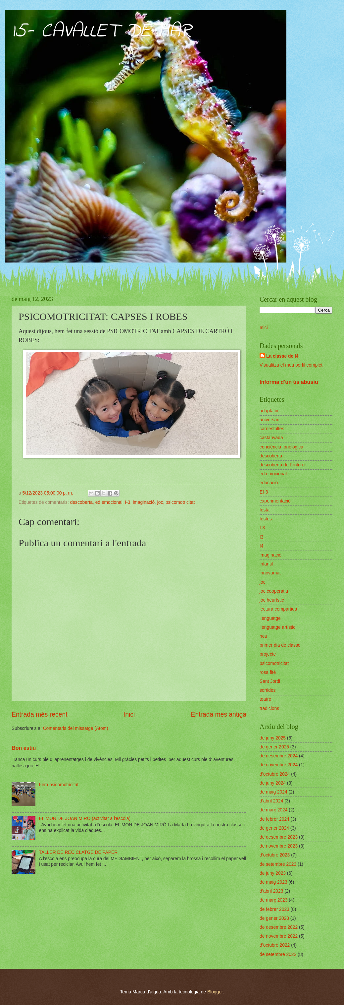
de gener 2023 (274, 918)
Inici (129, 714)
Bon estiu (24, 748)
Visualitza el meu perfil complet (291, 365)
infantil (266, 564)
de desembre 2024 (279, 755)
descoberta (81, 502)
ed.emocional (109, 502)
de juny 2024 (273, 783)
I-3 (127, 502)
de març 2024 (273, 809)
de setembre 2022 (278, 954)
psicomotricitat (180, 502)
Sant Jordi (270, 681)
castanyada (271, 437)
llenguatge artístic (277, 627)
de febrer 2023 (274, 909)
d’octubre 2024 (275, 774)
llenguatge (270, 618)
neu (263, 636)
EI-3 (264, 492)
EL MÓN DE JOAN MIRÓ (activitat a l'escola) (85, 818)
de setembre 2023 (278, 864)
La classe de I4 (282, 356)
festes (266, 518)
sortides (267, 690)
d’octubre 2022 (275, 945)
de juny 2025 (273, 738)
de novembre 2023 (279, 846)
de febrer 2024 (274, 819)
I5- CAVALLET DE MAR (102, 31)
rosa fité (268, 672)
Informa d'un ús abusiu (289, 382)
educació (269, 482)
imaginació (144, 502)
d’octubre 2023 (275, 855)
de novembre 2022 (279, 936)
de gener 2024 (274, 828)
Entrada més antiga (218, 714)
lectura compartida (278, 609)
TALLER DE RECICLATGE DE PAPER (78, 852)
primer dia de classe (280, 645)
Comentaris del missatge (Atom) (75, 728)
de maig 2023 (273, 882)
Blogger (215, 991)
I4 (262, 546)
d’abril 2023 (271, 891)
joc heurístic (272, 600)
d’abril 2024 (271, 800)
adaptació (269, 410)
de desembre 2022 (279, 927)
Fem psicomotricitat (59, 784)
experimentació (275, 501)
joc (160, 502)
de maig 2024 (273, 792)
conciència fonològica (281, 446)
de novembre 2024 (279, 764)
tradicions (269, 708)
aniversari (269, 419)
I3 (262, 537)
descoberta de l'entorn (282, 464)
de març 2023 (273, 900)
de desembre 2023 (279, 837)
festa (265, 509)
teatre (265, 699)
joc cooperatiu (274, 591)
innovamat (270, 572)
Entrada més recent (40, 714)
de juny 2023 (273, 873)
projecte (268, 654)
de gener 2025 (274, 746)
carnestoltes (272, 428)
